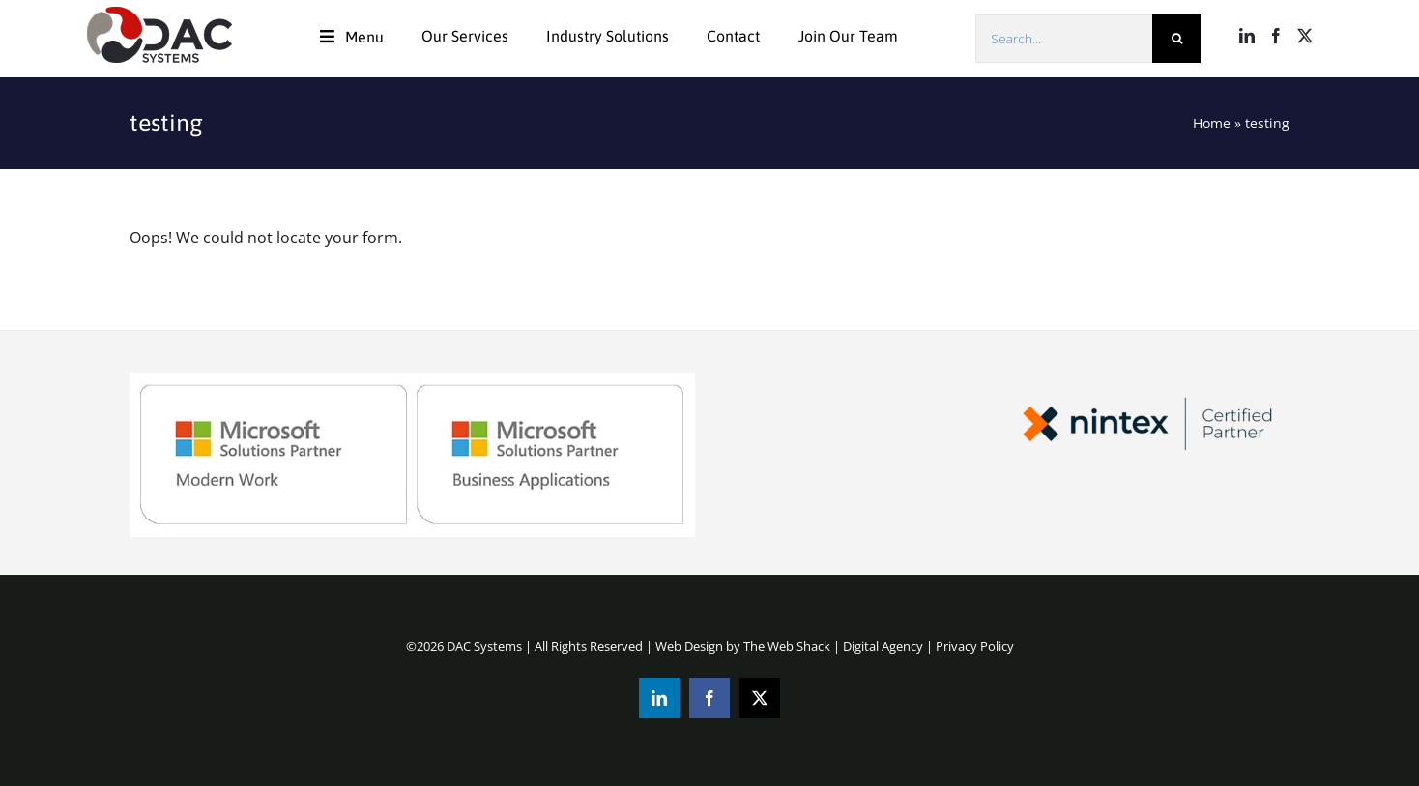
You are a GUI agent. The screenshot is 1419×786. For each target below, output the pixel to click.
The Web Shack (786, 646)
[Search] (1176, 38)
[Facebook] (1276, 35)
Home (1212, 123)
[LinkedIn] (1247, 35)
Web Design (689, 646)
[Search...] (1063, 38)
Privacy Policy (975, 646)
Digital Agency (883, 646)
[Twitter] (1305, 35)
